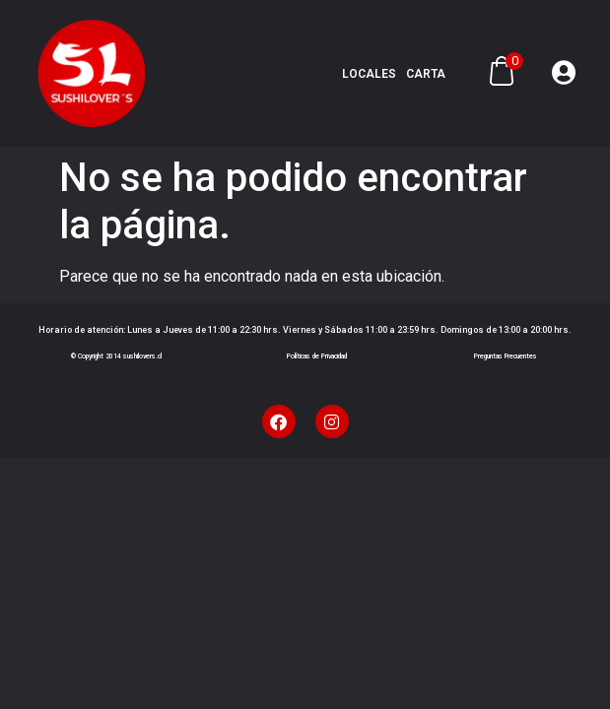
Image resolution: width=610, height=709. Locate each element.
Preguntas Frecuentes (505, 356)
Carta (425, 74)
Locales (369, 74)
